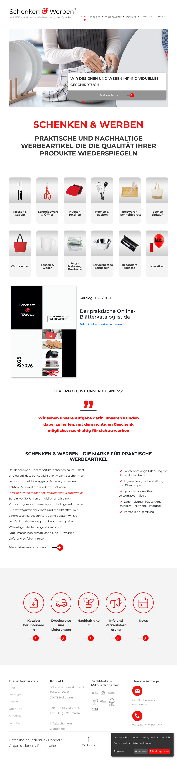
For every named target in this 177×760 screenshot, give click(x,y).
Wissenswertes (113, 16)
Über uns (131, 16)
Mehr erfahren (110, 95)
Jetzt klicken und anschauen (101, 324)
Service (14, 701)
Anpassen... (120, 751)
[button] (83, 102)
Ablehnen (141, 751)
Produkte (95, 16)
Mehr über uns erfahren (27, 547)
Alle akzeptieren (159, 751)
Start (84, 16)
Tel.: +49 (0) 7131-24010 (65, 708)
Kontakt (162, 16)
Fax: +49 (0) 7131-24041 (65, 713)
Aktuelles (147, 16)
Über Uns (15, 708)
